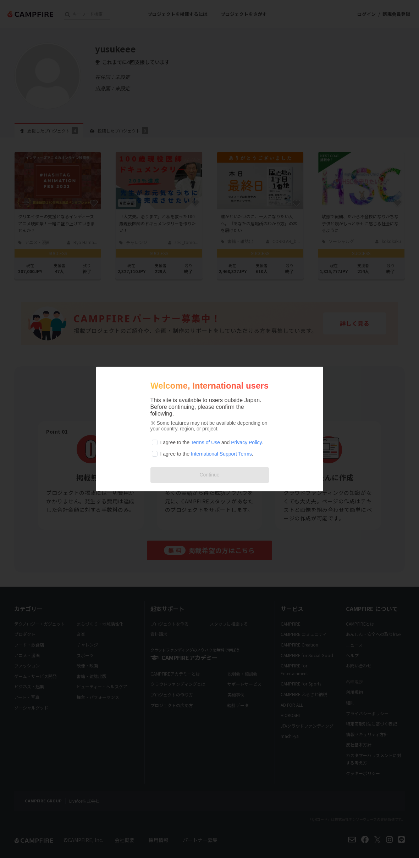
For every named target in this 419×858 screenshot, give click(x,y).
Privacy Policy (246, 442)
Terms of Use (205, 442)
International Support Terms (221, 454)
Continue (209, 475)
